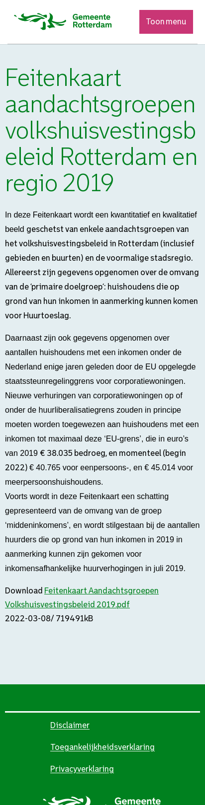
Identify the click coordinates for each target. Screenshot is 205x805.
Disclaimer (70, 725)
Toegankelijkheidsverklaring (102, 747)
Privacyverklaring (82, 769)
